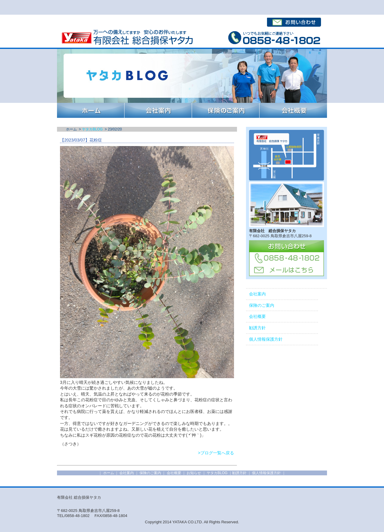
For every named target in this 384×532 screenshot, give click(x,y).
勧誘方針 (257, 327)
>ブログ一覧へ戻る (216, 452)
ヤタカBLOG (92, 129)
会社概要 (257, 316)
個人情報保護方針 (266, 339)
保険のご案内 (261, 305)
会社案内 (257, 293)
